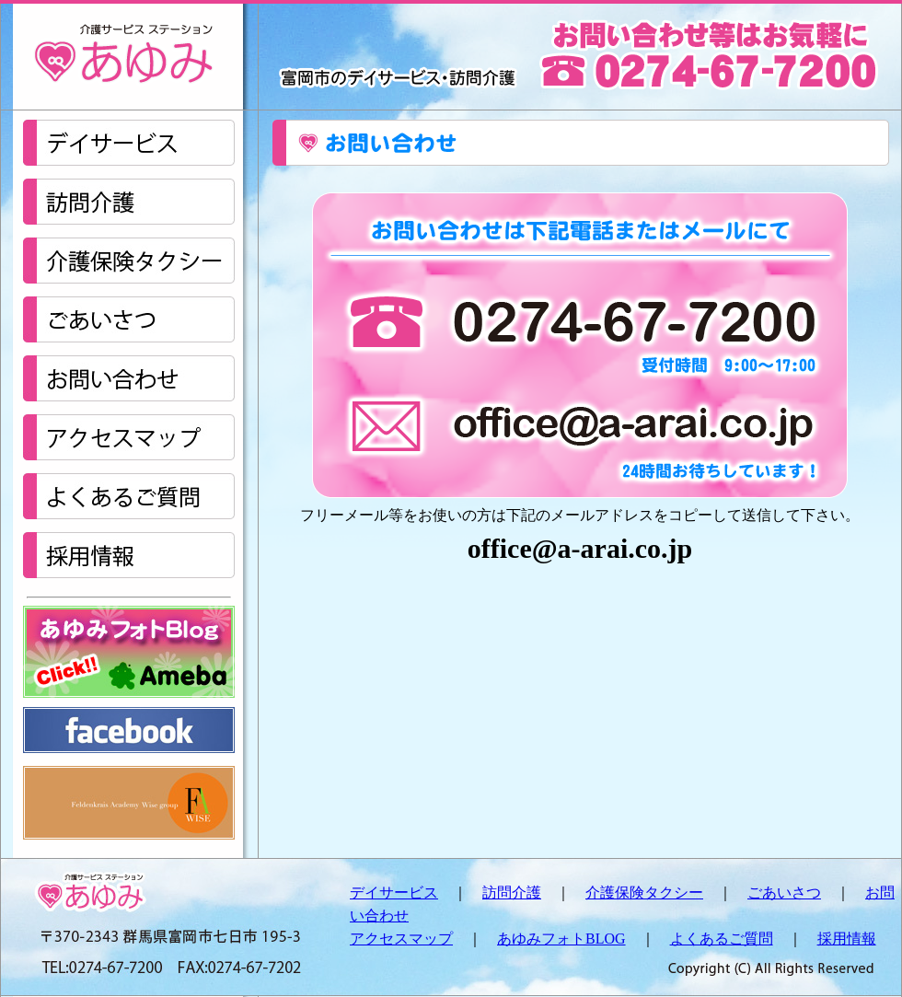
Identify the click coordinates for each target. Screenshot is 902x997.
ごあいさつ (784, 892)
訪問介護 (511, 892)
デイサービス (394, 892)
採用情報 (846, 938)
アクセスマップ (401, 938)
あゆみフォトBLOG (561, 938)
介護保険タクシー (644, 892)
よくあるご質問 (721, 938)
